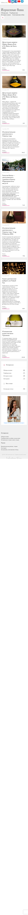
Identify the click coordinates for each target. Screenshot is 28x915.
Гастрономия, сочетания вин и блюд (9, 450)
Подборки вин (13, 13)
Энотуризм (14, 379)
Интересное (4, 433)
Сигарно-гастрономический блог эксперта (14, 423)
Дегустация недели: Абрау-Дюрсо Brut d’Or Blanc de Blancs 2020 (10, 96)
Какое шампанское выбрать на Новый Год (9, 281)
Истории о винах (6, 15)
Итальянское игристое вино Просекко (7, 334)
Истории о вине (14, 376)
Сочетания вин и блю (18, 15)
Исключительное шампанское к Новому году (8, 134)
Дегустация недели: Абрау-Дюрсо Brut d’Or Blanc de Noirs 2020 (10, 45)
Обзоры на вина (14, 370)
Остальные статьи (14, 389)
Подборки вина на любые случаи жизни (10, 438)
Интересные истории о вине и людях (10, 440)
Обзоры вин (4, 13)
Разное (3, 443)
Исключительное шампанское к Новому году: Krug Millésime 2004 (9, 231)
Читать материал (4, 68)
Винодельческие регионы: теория (9, 446)
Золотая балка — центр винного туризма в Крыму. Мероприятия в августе (8, 179)
